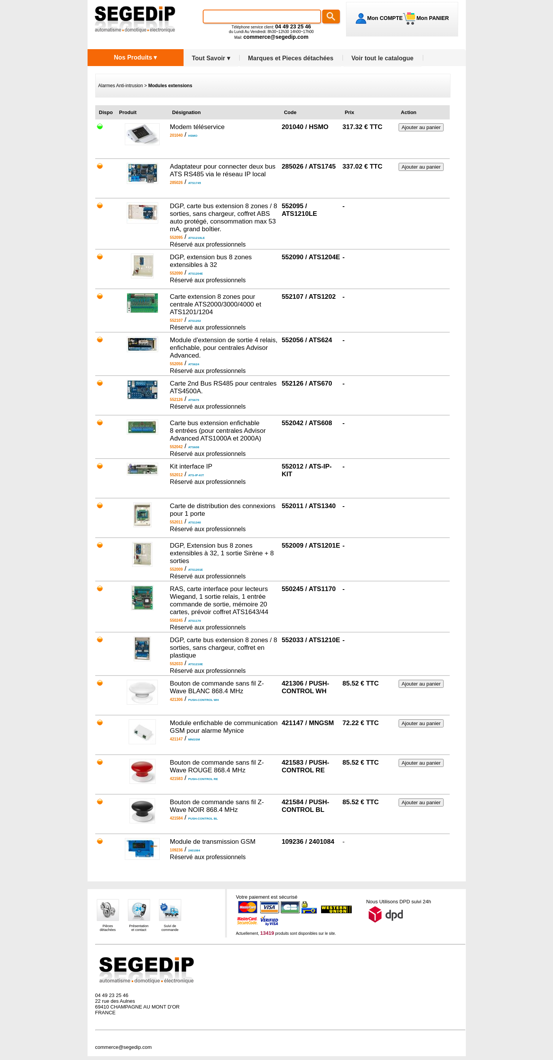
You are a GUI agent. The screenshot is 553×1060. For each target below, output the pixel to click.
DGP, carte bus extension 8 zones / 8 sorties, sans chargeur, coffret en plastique (223, 647)
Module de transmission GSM (212, 841)
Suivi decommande (170, 928)
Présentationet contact (139, 928)
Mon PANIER (432, 18)
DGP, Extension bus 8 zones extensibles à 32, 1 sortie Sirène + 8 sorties (222, 553)
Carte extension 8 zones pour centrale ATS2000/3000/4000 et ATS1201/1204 (215, 304)
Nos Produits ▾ (135, 57)
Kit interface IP (191, 466)
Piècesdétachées (108, 928)
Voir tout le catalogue (382, 58)
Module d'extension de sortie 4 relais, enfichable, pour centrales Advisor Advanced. (223, 347)
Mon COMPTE (385, 18)
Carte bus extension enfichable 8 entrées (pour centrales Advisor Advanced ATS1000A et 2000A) (217, 430)
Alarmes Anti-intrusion (120, 85)
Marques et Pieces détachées (290, 58)
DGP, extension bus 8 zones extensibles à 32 (211, 260)
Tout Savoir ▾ (211, 58)
